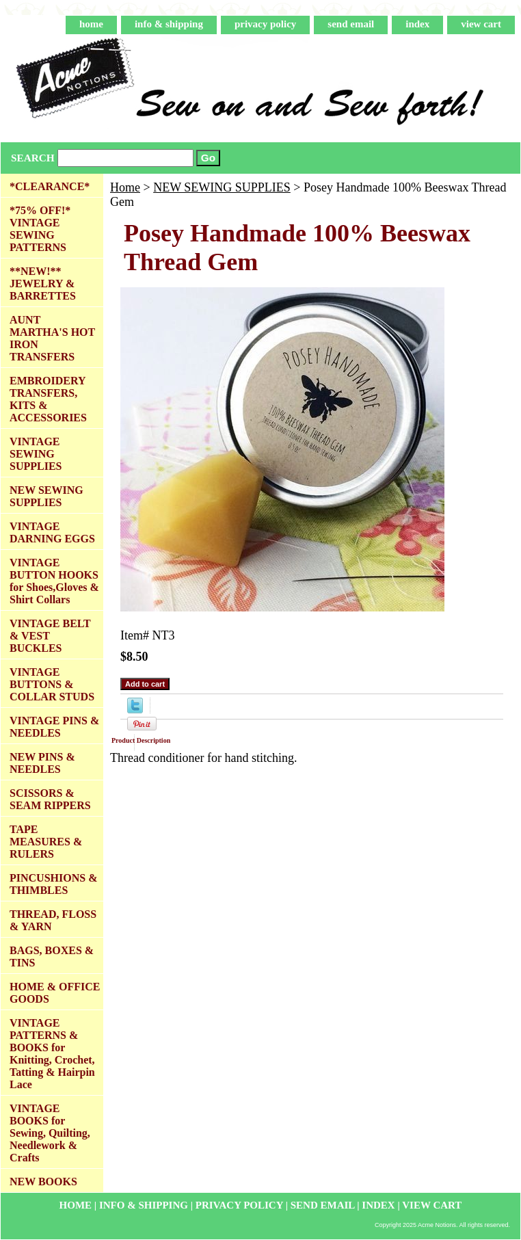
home (91, 23)
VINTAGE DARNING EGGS (52, 532)
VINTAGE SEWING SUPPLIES (36, 454)
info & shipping (169, 23)
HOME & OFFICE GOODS (55, 993)
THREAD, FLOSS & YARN (53, 920)
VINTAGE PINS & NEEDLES (54, 727)
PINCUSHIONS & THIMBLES (53, 884)
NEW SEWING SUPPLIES (222, 187)
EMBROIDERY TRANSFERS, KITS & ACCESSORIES (48, 399)
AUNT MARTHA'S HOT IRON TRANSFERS (52, 338)
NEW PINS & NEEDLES (42, 763)
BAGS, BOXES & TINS (52, 956)
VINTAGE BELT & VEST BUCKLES (50, 636)
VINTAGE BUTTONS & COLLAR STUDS (52, 684)
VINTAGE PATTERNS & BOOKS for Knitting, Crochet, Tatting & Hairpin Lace (52, 1053)
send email (351, 23)
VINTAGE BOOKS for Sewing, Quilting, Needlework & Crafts (50, 1133)
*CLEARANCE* (50, 186)
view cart (481, 23)
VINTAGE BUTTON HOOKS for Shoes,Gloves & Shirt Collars (54, 581)
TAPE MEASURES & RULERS (46, 841)
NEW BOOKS (43, 1181)
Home (125, 187)
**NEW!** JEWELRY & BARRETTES (43, 283)
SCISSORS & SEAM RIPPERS (50, 799)
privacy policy (265, 23)
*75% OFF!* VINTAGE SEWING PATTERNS (40, 229)
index (417, 23)
